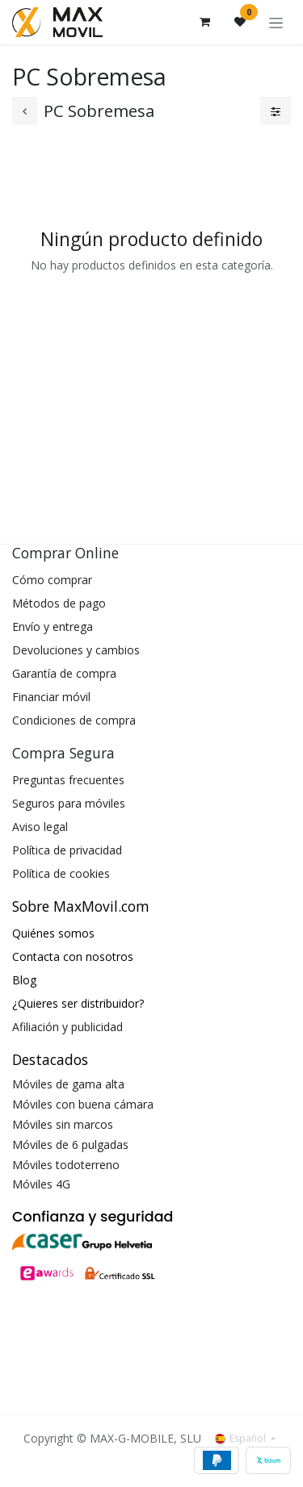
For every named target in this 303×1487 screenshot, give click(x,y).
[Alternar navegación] (276, 22)
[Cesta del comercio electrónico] (204, 21)
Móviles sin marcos (62, 1124)
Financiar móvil (51, 696)
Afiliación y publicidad (67, 1026)
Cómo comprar (52, 579)
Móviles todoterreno (66, 1164)
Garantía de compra (64, 673)
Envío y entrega (52, 626)
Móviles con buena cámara (83, 1104)
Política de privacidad (67, 850)
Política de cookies (61, 873)
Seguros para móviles (68, 803)
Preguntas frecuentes (68, 779)
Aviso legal (40, 826)
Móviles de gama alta (68, 1084)
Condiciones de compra (74, 720)
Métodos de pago (59, 603)
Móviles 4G (41, 1184)
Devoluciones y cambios (76, 650)
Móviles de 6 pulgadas (70, 1144)
